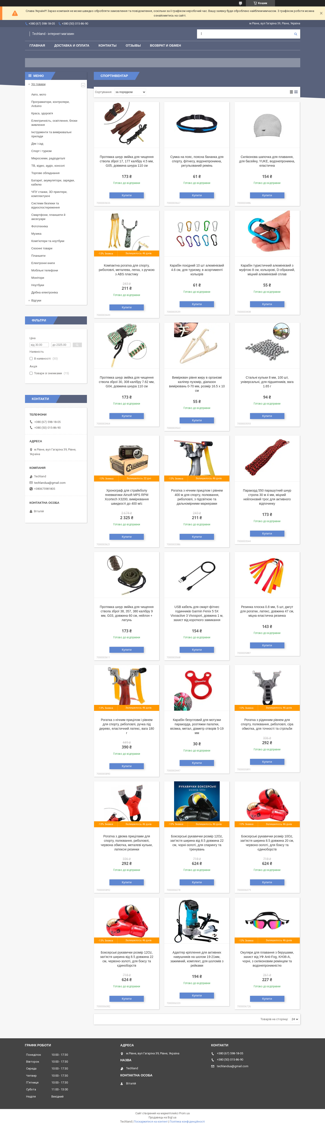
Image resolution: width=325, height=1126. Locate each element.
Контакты (107, 45)
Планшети (38, 255)
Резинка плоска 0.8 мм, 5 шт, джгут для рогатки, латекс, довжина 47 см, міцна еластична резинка (267, 611)
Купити (127, 195)
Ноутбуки (37, 285)
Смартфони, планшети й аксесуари (48, 217)
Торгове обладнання (45, 173)
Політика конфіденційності (187, 1121)
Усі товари (38, 84)
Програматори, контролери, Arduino (50, 104)
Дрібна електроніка (44, 292)
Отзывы (133, 45)
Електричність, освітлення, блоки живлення (54, 123)
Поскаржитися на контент (151, 1121)
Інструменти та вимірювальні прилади (51, 134)
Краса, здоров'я (42, 113)
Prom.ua (184, 1113)
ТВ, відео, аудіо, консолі (48, 165)
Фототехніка (39, 226)
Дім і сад (37, 143)
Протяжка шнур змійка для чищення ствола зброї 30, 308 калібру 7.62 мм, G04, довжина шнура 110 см (127, 382)
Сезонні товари (42, 248)
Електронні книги (43, 263)
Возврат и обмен (165, 45)
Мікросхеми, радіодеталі (48, 158)
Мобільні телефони (44, 270)
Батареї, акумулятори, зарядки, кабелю (53, 182)
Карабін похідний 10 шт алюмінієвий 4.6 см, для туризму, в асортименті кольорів (197, 270)
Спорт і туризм (41, 151)
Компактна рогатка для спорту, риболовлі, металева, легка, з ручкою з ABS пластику (127, 270)
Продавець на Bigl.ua (162, 1117)
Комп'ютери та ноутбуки (47, 241)
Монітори (37, 277)
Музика (36, 233)
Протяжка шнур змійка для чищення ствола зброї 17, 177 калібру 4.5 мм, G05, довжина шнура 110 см (127, 161)
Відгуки (36, 300)
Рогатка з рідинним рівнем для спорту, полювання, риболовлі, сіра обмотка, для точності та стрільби (267, 724)
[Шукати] (295, 34)
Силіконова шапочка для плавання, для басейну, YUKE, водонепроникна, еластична (267, 161)
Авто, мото (38, 94)
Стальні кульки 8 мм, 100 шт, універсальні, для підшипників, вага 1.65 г (267, 382)
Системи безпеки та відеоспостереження (45, 205)
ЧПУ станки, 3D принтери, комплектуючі (49, 194)
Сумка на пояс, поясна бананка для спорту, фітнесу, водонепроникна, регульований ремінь (196, 161)
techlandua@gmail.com (50, 482)
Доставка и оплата (71, 45)
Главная (37, 45)
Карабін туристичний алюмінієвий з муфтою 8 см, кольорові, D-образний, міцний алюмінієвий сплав (267, 270)
